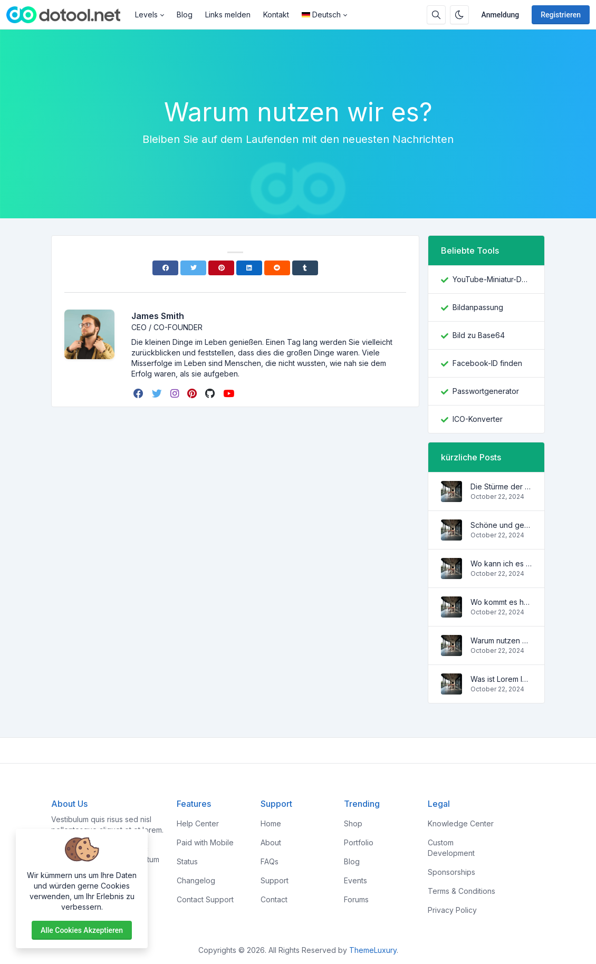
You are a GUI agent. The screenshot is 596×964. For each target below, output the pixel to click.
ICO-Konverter (478, 418)
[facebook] (139, 393)
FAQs (269, 861)
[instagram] (175, 393)
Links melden (228, 14)
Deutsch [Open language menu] (321, 14)
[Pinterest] (221, 268)
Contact (274, 899)
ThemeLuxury (373, 950)
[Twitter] (193, 268)
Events (355, 880)
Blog (185, 14)
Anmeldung (501, 15)
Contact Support (205, 899)
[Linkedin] (249, 268)
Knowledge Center (461, 823)
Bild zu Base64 (479, 335)
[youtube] (229, 393)
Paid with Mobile (205, 842)
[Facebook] (165, 268)
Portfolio (358, 842)
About (271, 842)
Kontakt (276, 14)
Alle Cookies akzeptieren (82, 930)
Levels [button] (146, 14)
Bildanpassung (478, 307)
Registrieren (561, 15)
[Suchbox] (436, 14)
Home (271, 823)
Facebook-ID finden (487, 363)
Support (275, 880)
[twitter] (158, 393)
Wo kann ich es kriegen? (501, 563)
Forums (356, 899)
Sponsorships (451, 871)
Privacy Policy (452, 909)
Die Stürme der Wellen (501, 486)
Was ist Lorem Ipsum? (501, 678)
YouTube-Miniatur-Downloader (492, 279)
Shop (353, 823)
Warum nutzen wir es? (501, 640)
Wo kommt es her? (501, 601)
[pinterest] (193, 393)
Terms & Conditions (461, 890)
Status (187, 861)
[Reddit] (277, 268)
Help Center (198, 823)
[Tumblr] (305, 268)
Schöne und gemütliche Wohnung (501, 524)
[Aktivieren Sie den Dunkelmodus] (459, 14)
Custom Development (451, 847)
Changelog (196, 880)
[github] (211, 393)
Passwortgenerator (486, 391)
